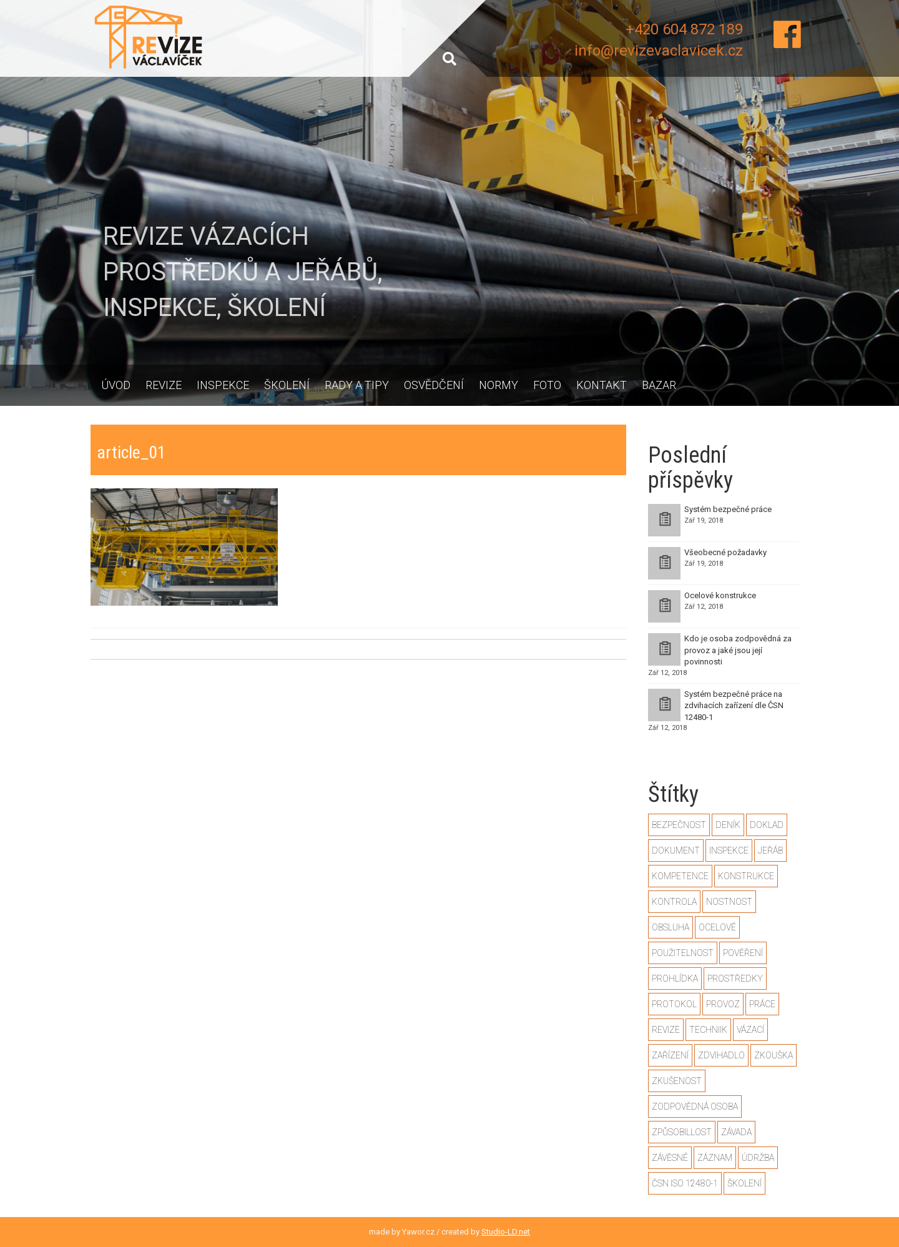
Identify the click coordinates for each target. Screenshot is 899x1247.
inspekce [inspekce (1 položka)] (729, 850)
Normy (498, 385)
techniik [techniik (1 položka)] (708, 1030)
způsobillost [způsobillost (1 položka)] (682, 1132)
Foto (547, 385)
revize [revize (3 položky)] (666, 1030)
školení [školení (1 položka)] (744, 1183)
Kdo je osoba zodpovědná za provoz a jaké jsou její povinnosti (738, 650)
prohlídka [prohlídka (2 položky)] (675, 978)
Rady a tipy (357, 385)
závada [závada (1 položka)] (736, 1132)
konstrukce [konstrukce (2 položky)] (746, 876)
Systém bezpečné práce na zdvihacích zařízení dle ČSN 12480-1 (734, 705)
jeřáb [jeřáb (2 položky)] (770, 850)
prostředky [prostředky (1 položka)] (735, 978)
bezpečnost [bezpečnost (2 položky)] (679, 825)
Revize (163, 385)
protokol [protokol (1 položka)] (674, 1004)
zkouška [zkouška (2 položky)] (773, 1055)
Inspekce (223, 385)
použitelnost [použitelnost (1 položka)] (683, 953)
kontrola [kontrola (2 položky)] (674, 902)
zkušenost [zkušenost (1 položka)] (677, 1081)
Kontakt (601, 385)
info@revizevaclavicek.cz (658, 50)
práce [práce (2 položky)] (762, 1004)
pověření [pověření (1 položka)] (743, 953)
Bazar (659, 385)
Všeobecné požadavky (725, 552)
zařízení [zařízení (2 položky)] (670, 1055)
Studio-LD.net (505, 1231)
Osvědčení (434, 385)
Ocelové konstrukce (720, 595)
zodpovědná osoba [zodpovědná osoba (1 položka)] (695, 1106)
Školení (287, 385)
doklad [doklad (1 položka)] (767, 825)
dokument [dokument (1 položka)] (676, 850)
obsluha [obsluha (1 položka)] (670, 927)
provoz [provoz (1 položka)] (723, 1004)
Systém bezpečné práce (728, 509)
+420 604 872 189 (684, 29)
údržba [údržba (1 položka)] (758, 1158)
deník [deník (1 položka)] (727, 825)
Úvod (115, 385)
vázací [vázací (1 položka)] (750, 1030)
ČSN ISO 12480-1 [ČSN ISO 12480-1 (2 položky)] (685, 1183)
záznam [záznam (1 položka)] (714, 1158)
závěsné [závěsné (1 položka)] (670, 1158)
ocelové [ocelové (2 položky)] (717, 927)
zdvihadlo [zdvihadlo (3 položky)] (721, 1055)
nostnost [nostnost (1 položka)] (729, 902)
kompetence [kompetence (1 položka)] (680, 876)
